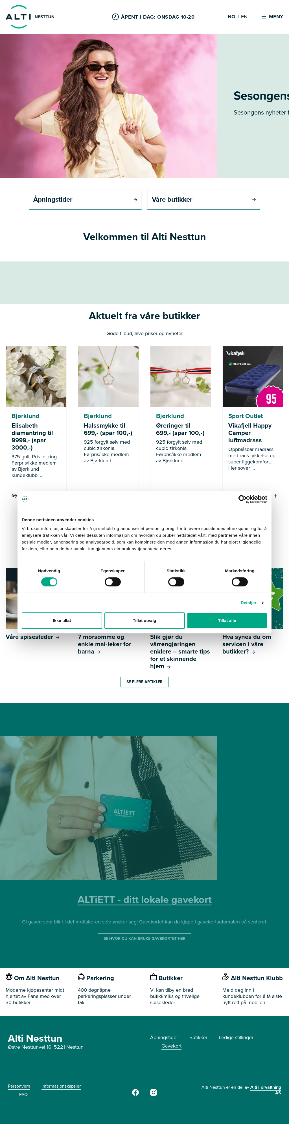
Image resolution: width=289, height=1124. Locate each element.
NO (231, 17)
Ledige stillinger (236, 1037)
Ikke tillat (62, 620)
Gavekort (171, 1046)
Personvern (19, 1086)
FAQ (23, 1094)
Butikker (198, 1037)
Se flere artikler (144, 682)
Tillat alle (227, 620)
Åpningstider (164, 1037)
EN (244, 17)
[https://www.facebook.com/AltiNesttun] (135, 1094)
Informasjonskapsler (61, 1086)
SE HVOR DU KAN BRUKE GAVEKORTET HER (144, 939)
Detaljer (249, 602)
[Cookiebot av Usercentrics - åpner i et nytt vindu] (242, 499)
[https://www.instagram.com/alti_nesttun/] (153, 1094)
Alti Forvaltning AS (265, 1090)
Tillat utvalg (144, 620)
